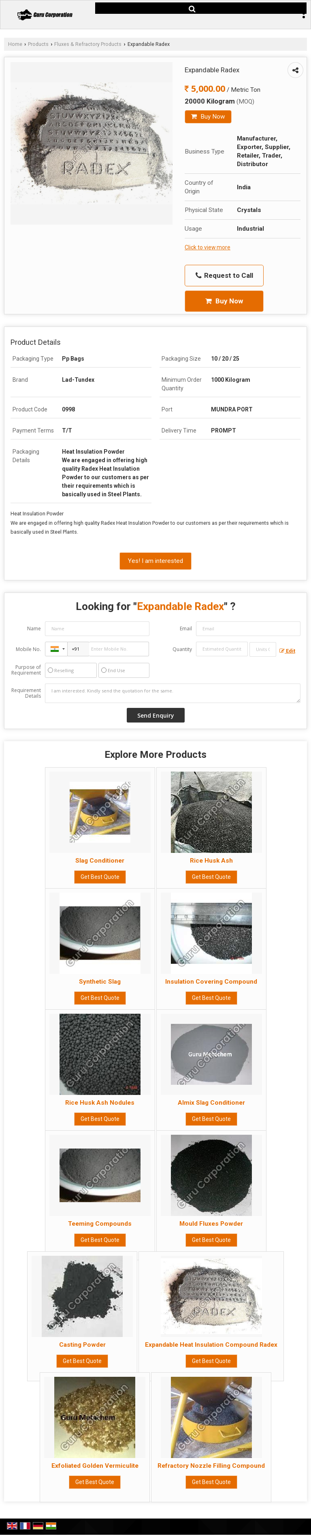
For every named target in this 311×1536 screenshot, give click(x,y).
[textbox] (262, 649)
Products (38, 44)
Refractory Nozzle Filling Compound (211, 1465)
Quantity (182, 649)
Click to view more (207, 247)
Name (34, 628)
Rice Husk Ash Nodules (99, 1102)
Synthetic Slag (100, 981)
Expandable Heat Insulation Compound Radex (211, 1344)
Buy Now (208, 116)
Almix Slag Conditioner (211, 1102)
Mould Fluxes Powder (211, 1223)
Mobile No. (28, 649)
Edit (287, 651)
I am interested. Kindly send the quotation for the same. (172, 693)
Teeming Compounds (100, 1223)
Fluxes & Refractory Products (87, 44)
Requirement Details (26, 693)
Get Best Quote (100, 877)
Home (15, 44)
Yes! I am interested (155, 561)
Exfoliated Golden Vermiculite (94, 1465)
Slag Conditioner (99, 860)
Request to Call (224, 275)
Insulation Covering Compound (211, 981)
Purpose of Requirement (26, 670)
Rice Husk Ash (211, 860)
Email (186, 628)
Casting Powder (82, 1344)
